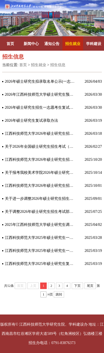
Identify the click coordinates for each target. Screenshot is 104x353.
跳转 (59, 294)
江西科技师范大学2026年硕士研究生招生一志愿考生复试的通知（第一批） (41, 133)
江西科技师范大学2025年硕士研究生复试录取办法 (41, 264)
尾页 (90, 286)
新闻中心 (31, 44)
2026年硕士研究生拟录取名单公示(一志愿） (41, 81)
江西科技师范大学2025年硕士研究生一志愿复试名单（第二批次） (41, 238)
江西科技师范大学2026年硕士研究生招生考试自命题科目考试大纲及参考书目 (41, 160)
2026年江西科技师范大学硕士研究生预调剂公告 (41, 94)
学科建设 (93, 44)
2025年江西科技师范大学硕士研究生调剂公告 (41, 225)
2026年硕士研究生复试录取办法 (31, 120)
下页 (77, 286)
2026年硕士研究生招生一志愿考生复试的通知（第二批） (41, 107)
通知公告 (51, 44)
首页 (10, 44)
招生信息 (57, 65)
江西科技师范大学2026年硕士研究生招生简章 (41, 186)
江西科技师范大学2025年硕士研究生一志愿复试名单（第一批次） (41, 251)
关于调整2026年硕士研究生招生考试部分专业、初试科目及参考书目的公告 (41, 212)
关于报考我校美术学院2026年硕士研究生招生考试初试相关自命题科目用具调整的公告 (41, 173)
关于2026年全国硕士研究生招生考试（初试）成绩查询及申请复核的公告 (41, 147)
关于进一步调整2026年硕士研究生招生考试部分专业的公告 (41, 199)
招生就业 (72, 44)
